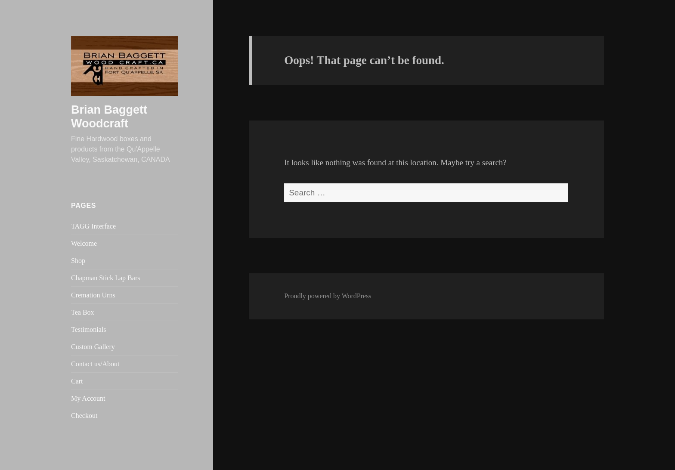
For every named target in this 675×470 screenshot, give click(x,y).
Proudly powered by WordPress (327, 296)
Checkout (84, 415)
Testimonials (88, 329)
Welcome (84, 243)
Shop (78, 260)
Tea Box (82, 312)
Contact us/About (95, 364)
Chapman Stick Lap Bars (105, 277)
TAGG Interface (93, 226)
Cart (77, 381)
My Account (88, 398)
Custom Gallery (93, 346)
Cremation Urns (93, 295)
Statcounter (18, 462)
